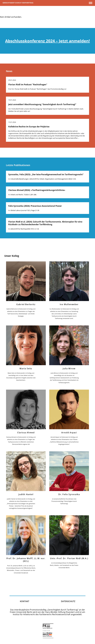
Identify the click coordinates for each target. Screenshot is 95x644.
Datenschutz (68, 601)
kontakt (24, 601)
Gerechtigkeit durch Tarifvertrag (18, 3)
